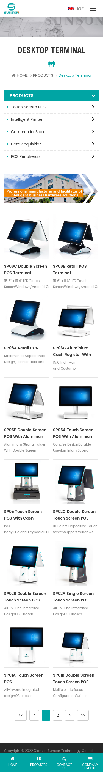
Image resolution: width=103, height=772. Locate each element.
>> (83, 715)
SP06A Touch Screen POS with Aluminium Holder (73, 433)
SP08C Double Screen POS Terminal (25, 269)
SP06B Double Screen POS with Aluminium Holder (25, 433)
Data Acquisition (26, 144)
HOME (20, 76)
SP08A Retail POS (21, 348)
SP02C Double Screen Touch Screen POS (74, 515)
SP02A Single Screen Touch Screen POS (73, 596)
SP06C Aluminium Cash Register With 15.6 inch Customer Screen (72, 351)
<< (20, 715)
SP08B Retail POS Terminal (70, 269)
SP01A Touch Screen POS (23, 678)
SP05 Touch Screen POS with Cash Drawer (23, 515)
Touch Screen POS (28, 107)
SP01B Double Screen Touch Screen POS (73, 678)
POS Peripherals (25, 156)
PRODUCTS (43, 76)
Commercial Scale (28, 132)
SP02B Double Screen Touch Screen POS (25, 596)
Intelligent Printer (27, 119)
